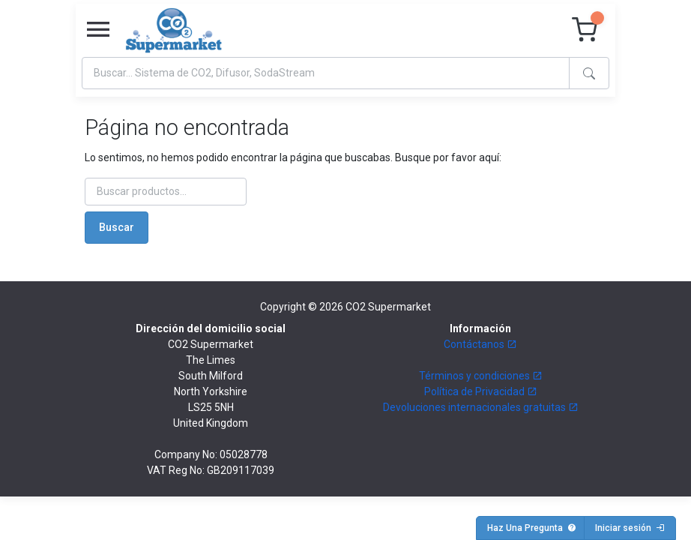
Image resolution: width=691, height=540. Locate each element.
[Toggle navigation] (98, 30)
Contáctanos (480, 344)
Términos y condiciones (481, 376)
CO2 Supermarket (388, 307)
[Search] (326, 73)
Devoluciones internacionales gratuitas (481, 407)
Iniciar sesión (630, 528)
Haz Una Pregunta (531, 528)
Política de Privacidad (480, 392)
